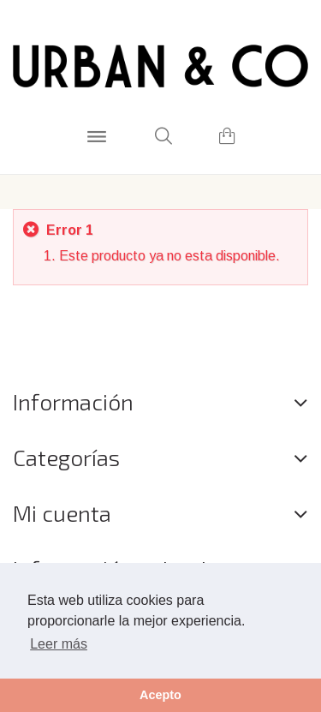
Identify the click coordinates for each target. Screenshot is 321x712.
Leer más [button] (58, 644)
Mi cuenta (62, 513)
